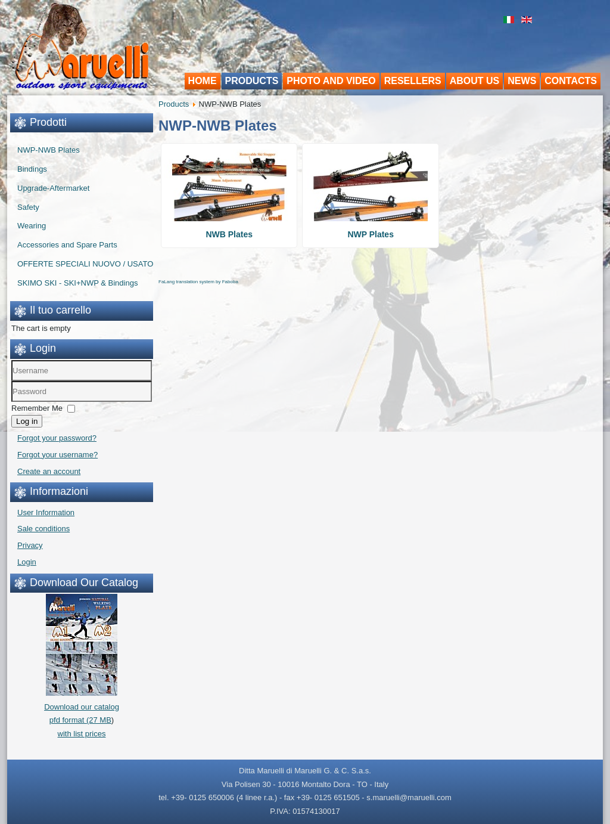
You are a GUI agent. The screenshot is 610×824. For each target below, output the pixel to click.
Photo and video (331, 81)
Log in (27, 421)
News (522, 81)
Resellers (412, 81)
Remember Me (37, 408)
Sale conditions (43, 528)
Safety (28, 207)
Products (252, 81)
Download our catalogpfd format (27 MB (81, 707)
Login (26, 561)
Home (202, 81)
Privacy (30, 545)
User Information (45, 512)
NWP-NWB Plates (48, 149)
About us (475, 81)
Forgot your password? (57, 437)
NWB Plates (229, 234)
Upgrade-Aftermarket (53, 188)
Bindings (32, 169)
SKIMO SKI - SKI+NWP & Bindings (77, 282)
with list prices (82, 733)
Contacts (570, 81)
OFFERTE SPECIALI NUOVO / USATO (85, 263)
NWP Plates (370, 234)
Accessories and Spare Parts (67, 244)
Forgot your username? (57, 454)
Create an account (48, 471)
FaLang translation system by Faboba (198, 281)
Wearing (31, 225)
